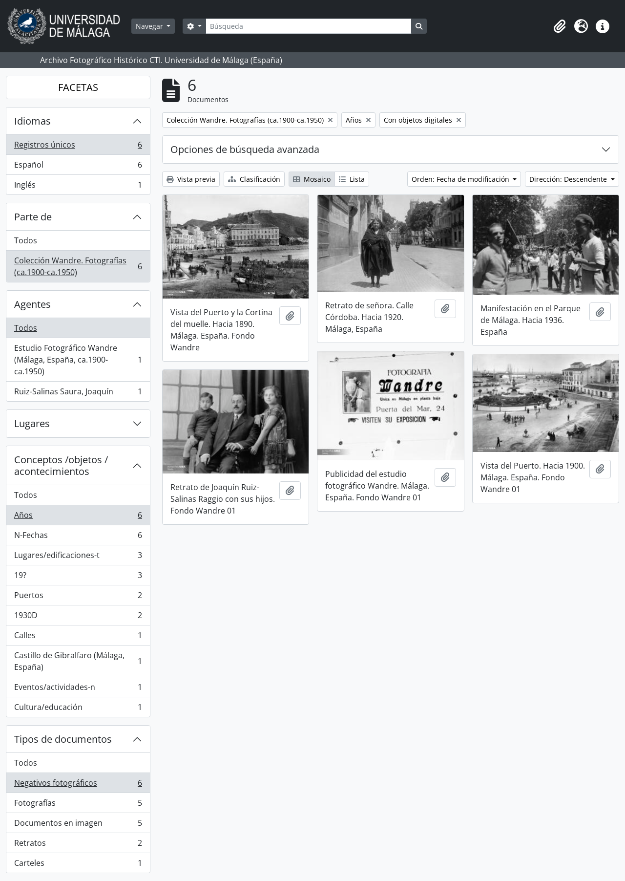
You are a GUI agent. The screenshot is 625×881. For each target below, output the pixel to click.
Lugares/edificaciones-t (78, 557)
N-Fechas (78, 537)
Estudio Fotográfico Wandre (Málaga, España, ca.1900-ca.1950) (78, 360)
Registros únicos (78, 147)
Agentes (32, 304)
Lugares (32, 423)
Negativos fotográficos (78, 785)
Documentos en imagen (78, 825)
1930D (78, 617)
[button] (559, 26)
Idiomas (32, 121)
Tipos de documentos (63, 739)
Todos (25, 240)
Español (78, 167)
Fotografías (78, 805)
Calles (78, 637)
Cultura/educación (78, 709)
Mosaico (312, 179)
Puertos (78, 597)
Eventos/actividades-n (78, 689)
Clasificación (254, 179)
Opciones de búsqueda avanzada (244, 149)
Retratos (78, 845)
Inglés (78, 186)
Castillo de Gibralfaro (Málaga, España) (78, 661)
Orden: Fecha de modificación (461, 179)
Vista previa (191, 179)
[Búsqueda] (309, 26)
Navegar (150, 26)
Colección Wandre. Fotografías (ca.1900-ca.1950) (78, 266)
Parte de (33, 216)
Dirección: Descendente (569, 179)
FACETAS (78, 87)
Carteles (78, 865)
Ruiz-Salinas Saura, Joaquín (78, 393)
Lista (352, 179)
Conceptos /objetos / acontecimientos (61, 465)
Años (78, 517)
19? (78, 577)
